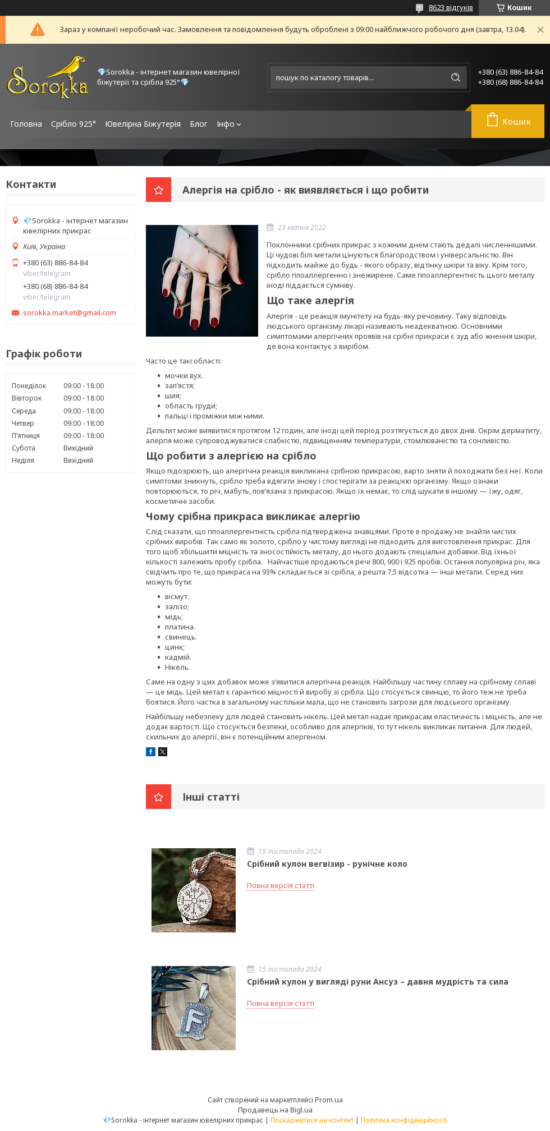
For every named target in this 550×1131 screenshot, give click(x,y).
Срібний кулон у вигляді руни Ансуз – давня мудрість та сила (377, 981)
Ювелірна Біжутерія (143, 123)
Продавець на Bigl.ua (275, 1110)
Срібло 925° (73, 123)
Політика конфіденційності (404, 1120)
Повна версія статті (280, 885)
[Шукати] (455, 77)
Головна (26, 123)
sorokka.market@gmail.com (69, 313)
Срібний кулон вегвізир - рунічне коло (327, 863)
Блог (199, 123)
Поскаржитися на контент (312, 1120)
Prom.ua (329, 1100)
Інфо (226, 123)
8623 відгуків (451, 7)
